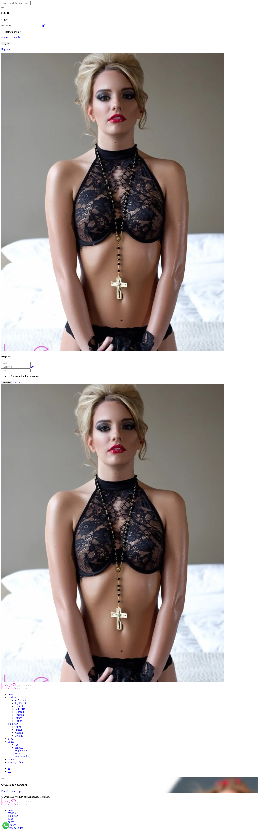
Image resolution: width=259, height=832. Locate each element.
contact (12, 759)
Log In (16, 382)
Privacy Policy (22, 756)
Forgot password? (10, 37)
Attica (18, 726)
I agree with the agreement (25, 376)
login (17, 753)
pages (11, 741)
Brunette (19, 717)
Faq (16, 744)
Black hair (20, 714)
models (12, 697)
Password (6, 25)
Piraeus (18, 729)
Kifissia (19, 732)
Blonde (18, 720)
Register (5, 49)
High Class (20, 706)
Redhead (19, 711)
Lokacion (13, 723)
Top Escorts (21, 703)
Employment (21, 750)
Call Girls (20, 708)
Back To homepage (11, 791)
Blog (10, 738)
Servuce (19, 747)
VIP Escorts (21, 700)
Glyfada (19, 735)
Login (4, 19)
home (11, 694)
